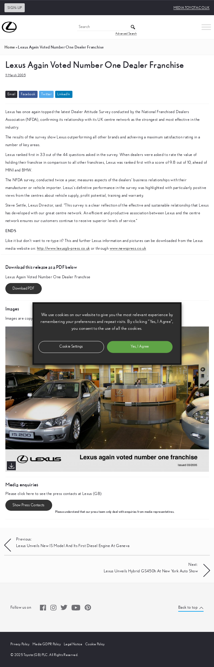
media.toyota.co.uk (191, 8)
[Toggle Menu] (206, 27)
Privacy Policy (20, 644)
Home (9, 47)
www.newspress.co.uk (128, 248)
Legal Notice (73, 644)
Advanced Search (126, 33)
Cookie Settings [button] (71, 347)
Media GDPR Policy (46, 644)
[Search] (107, 27)
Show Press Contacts (29, 505)
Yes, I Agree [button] (140, 347)
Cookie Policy (95, 644)
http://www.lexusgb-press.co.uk (63, 248)
